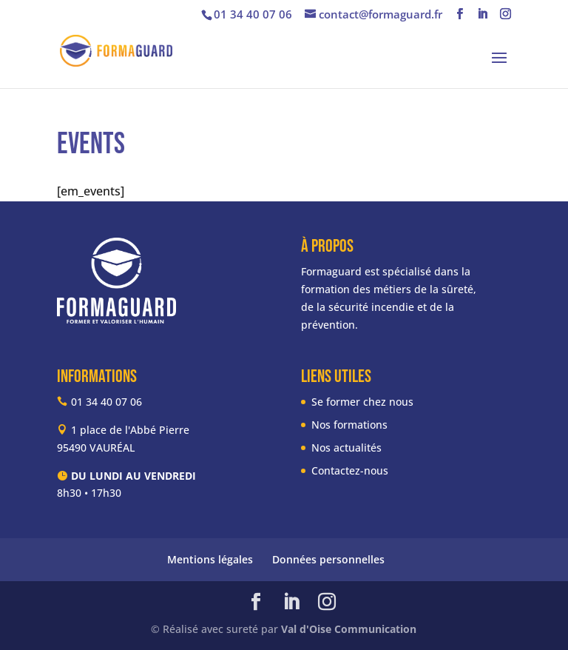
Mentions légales (210, 559)
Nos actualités (346, 447)
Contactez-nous (349, 470)
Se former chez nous (362, 402)
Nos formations (349, 425)
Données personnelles (328, 559)
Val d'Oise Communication (348, 629)
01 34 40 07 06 (253, 14)
